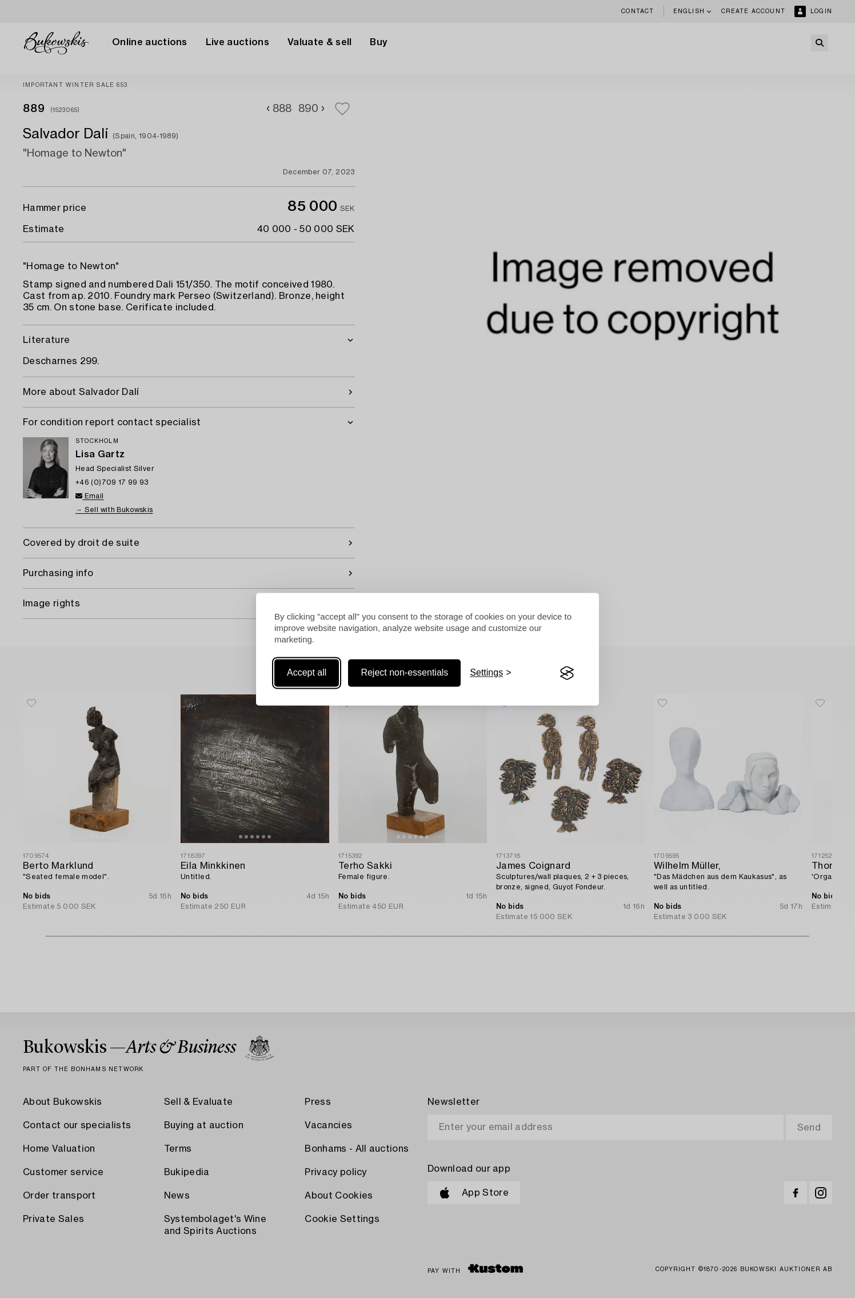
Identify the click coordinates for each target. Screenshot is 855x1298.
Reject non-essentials (404, 673)
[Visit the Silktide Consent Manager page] (567, 673)
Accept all (306, 673)
